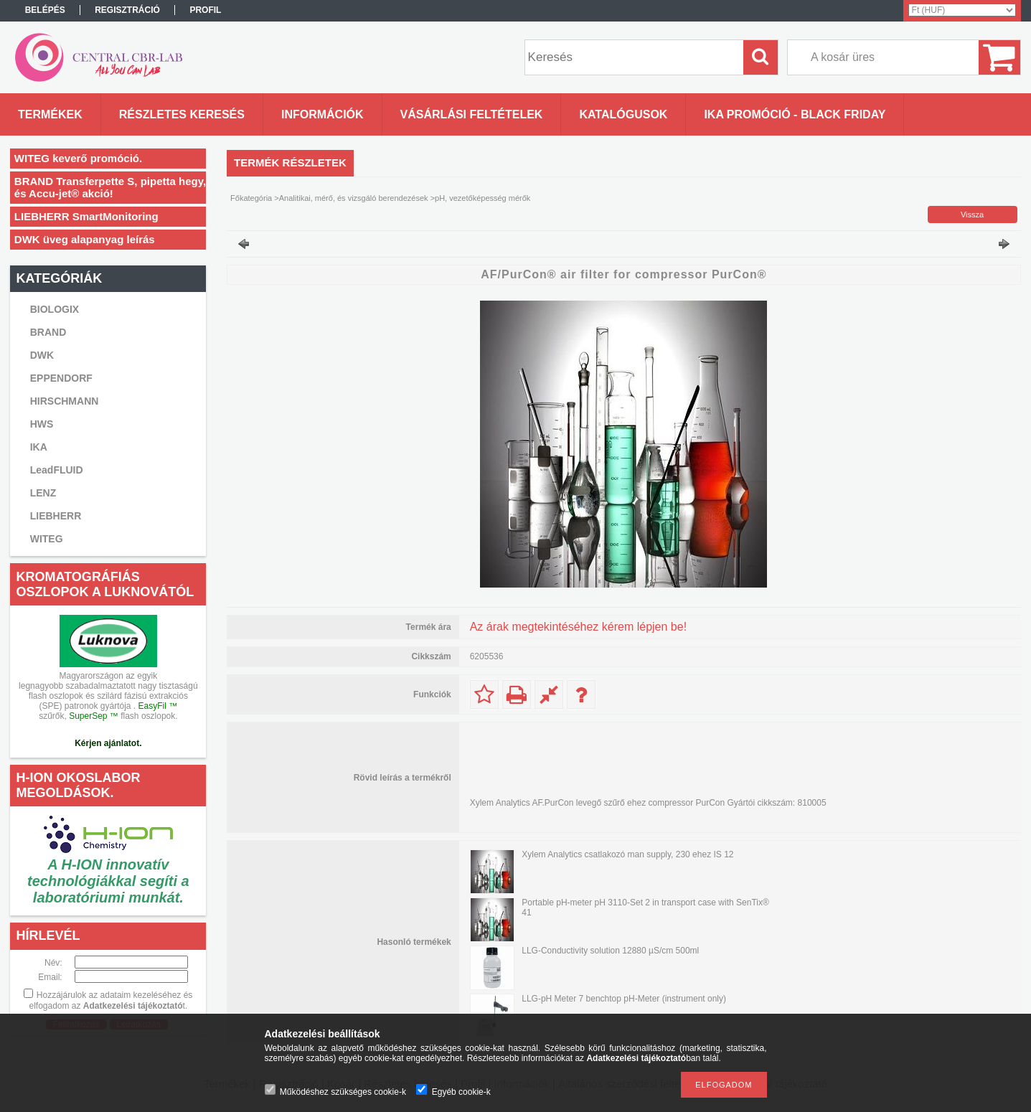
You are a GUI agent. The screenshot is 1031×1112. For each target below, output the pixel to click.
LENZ (43, 493)
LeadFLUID (56, 470)
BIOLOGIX (54, 309)
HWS (42, 424)
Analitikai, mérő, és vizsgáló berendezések (353, 198)
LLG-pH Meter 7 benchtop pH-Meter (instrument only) (624, 999)
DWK (42, 355)
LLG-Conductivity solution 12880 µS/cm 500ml (610, 951)
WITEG (46, 539)
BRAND (48, 332)
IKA (38, 447)
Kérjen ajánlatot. (108, 743)
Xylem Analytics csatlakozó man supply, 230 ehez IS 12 (627, 854)
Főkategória (251, 198)
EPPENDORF (61, 378)
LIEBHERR (56, 516)
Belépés (45, 10)
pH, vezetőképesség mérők (482, 198)
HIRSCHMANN (64, 401)
